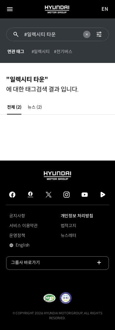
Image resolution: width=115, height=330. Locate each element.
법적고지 (69, 225)
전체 (14, 107)
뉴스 (35, 107)
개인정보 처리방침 (77, 216)
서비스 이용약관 (23, 225)
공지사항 (17, 216)
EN (105, 9)
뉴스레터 (69, 235)
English (31, 245)
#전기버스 (63, 51)
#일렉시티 (41, 51)
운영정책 (17, 235)
